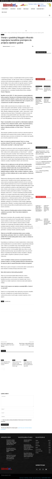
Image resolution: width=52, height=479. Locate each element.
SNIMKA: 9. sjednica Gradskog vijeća (39, 89)
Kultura (5, 32)
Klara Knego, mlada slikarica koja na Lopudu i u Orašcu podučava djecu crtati (26, 345)
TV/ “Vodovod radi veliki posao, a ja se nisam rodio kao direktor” (47, 89)
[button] (49, 15)
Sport (25, 360)
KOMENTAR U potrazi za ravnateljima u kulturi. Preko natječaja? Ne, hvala (46, 208)
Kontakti (30, 477)
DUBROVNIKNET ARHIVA (46, 477)
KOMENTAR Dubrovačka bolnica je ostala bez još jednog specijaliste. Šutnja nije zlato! (47, 222)
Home (2, 32)
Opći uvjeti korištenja (37, 477)
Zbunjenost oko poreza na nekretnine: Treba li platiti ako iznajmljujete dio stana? (43, 163)
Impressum (21, 477)
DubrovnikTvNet (39, 86)
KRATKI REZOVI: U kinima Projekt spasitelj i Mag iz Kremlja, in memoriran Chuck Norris (39, 102)
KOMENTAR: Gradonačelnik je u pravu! (39, 220)
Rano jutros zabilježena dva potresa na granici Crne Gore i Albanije (7, 345)
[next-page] (4, 369)
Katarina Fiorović (6, 46)
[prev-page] (2, 369)
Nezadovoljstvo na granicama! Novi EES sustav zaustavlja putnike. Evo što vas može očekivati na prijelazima (29, 447)
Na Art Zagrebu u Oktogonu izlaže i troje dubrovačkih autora (42, 152)
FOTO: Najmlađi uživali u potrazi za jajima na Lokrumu (5, 363)
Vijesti (2, 360)
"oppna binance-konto (40, 151)
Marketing (26, 477)
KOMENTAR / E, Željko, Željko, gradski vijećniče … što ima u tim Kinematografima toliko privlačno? (39, 208)
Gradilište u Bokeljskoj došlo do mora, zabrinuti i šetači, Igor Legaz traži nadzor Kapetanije (43, 158)
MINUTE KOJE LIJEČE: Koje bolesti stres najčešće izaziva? (47, 101)
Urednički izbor (7, 301)
